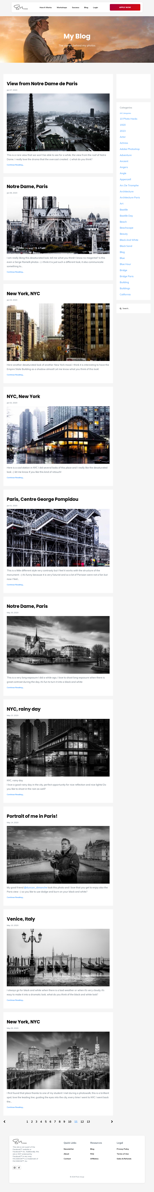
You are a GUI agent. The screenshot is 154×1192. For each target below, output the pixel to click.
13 (88, 1121)
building (124, 282)
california (125, 294)
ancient (124, 161)
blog (122, 252)
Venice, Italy (21, 919)
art (121, 203)
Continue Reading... (15, 165)
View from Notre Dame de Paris (42, 84)
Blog (86, 7)
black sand (126, 246)
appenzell (125, 179)
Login (95, 7)
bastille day (126, 215)
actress (124, 142)
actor (123, 136)
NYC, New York (23, 396)
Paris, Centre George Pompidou (42, 499)
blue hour (125, 264)
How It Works (46, 7)
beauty (124, 233)
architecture (127, 191)
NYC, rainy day (24, 709)
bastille (124, 209)
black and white (129, 239)
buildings (125, 288)
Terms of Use (123, 1154)
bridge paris (127, 276)
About (66, 1154)
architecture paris (130, 197)
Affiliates (94, 1159)
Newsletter (69, 1149)
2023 (123, 130)
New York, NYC (23, 293)
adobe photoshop (130, 149)
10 (69, 1121)
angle (123, 173)
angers (124, 167)
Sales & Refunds (124, 1159)
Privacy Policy (123, 1149)
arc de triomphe (129, 185)
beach (123, 221)
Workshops (62, 7)
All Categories (125, 113)
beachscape (126, 227)
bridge (123, 270)
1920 (123, 124)
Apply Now (125, 7)
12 (82, 1121)
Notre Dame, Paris (27, 186)
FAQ (92, 1154)
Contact (67, 1159)
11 (76, 1121)
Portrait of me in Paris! (32, 816)
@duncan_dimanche (35, 887)
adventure (126, 155)
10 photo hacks (128, 118)
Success (75, 7)
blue (122, 258)
